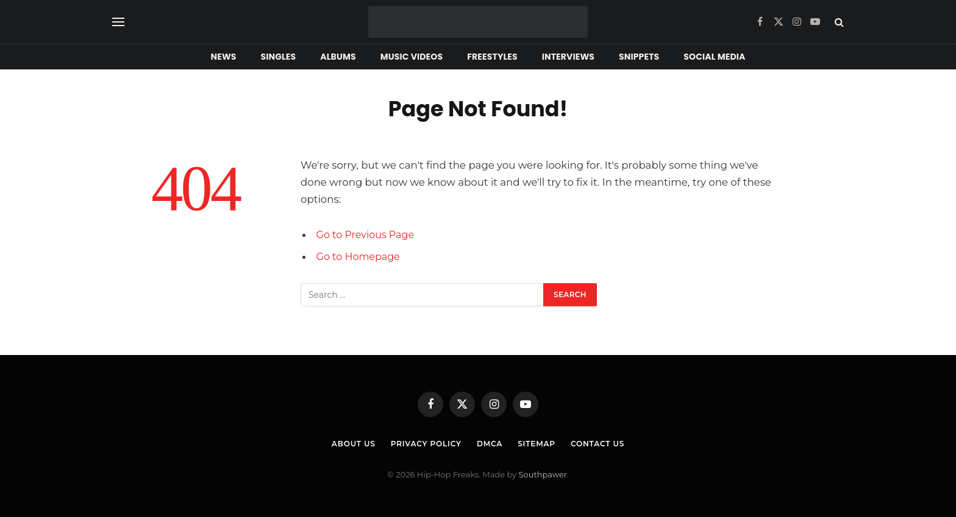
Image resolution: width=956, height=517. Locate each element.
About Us (345, 443)
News (224, 57)
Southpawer (543, 474)
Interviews (568, 57)
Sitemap (539, 443)
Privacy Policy (423, 443)
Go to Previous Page (367, 234)
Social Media (714, 57)
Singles (278, 57)
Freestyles (492, 57)
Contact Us (604, 443)
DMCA (491, 443)
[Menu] (118, 22)
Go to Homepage (360, 256)
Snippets (639, 57)
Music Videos (411, 57)
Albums (337, 57)
